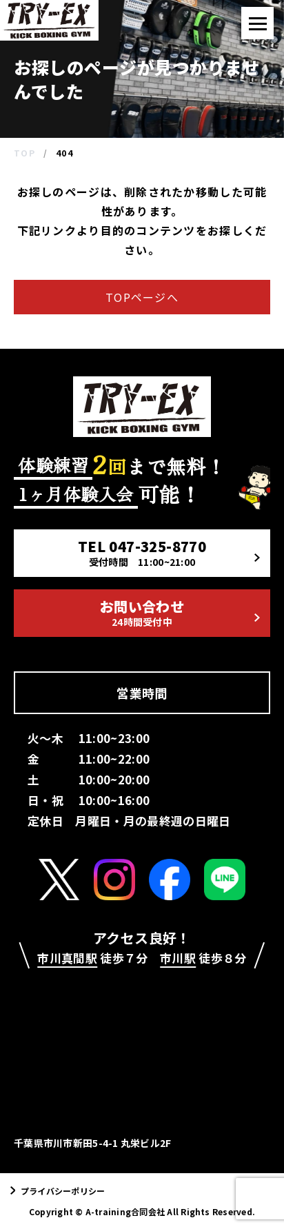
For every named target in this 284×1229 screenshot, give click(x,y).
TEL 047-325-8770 (168, 552)
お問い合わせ (179, 612)
